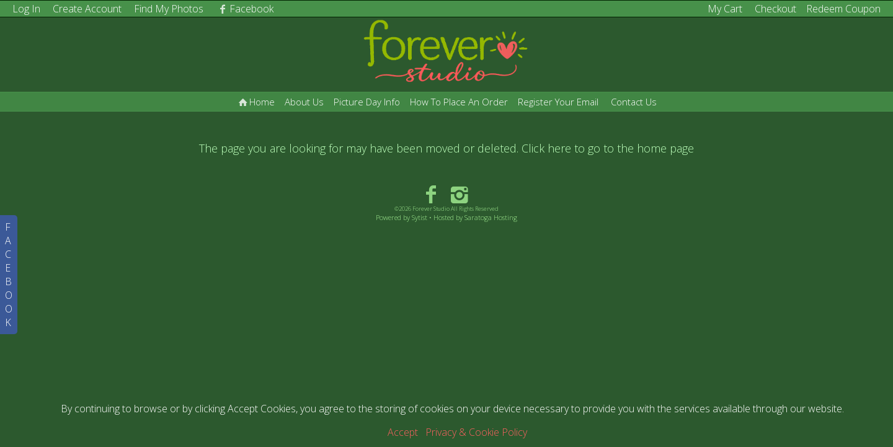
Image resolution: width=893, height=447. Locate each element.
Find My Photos (168, 8)
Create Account (87, 8)
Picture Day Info (367, 101)
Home (255, 101)
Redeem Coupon (843, 8)
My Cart (726, 8)
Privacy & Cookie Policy (476, 432)
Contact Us (634, 101)
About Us (304, 101)
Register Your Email (558, 101)
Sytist (419, 217)
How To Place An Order (459, 101)
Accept (403, 432)
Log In (26, 8)
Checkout (775, 8)
